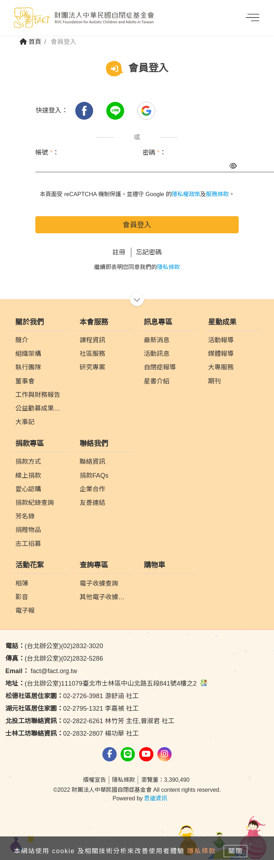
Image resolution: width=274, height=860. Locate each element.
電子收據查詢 (99, 583)
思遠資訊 (155, 798)
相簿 (21, 583)
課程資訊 (92, 340)
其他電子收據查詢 (105, 597)
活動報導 (221, 340)
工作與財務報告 (37, 394)
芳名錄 (25, 516)
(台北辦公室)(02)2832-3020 (54, 646)
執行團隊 (28, 367)
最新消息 (156, 340)
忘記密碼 (149, 252)
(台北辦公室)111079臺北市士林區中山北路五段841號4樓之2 (106, 683)
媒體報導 (221, 353)
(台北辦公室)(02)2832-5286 (54, 658)
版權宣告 (94, 780)
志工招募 (28, 543)
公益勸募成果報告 (41, 408)
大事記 (25, 422)
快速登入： (52, 110)
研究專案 (92, 367)
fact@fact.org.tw (41, 671)
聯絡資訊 (92, 461)
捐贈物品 (28, 529)
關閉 (235, 851)
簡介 (21, 340)
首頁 (30, 41)
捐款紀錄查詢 (34, 502)
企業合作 (92, 489)
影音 (21, 597)
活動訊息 (156, 353)
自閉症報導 (160, 367)
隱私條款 (168, 267)
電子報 (25, 610)
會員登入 (137, 225)
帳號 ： (47, 152)
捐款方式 (28, 461)
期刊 (214, 381)
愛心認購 (28, 489)
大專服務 (221, 367)
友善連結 (92, 502)
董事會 (25, 381)
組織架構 (28, 353)
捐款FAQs (94, 475)
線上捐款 (28, 475)
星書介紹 (156, 381)
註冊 (118, 252)
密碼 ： (154, 152)
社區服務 (92, 353)
